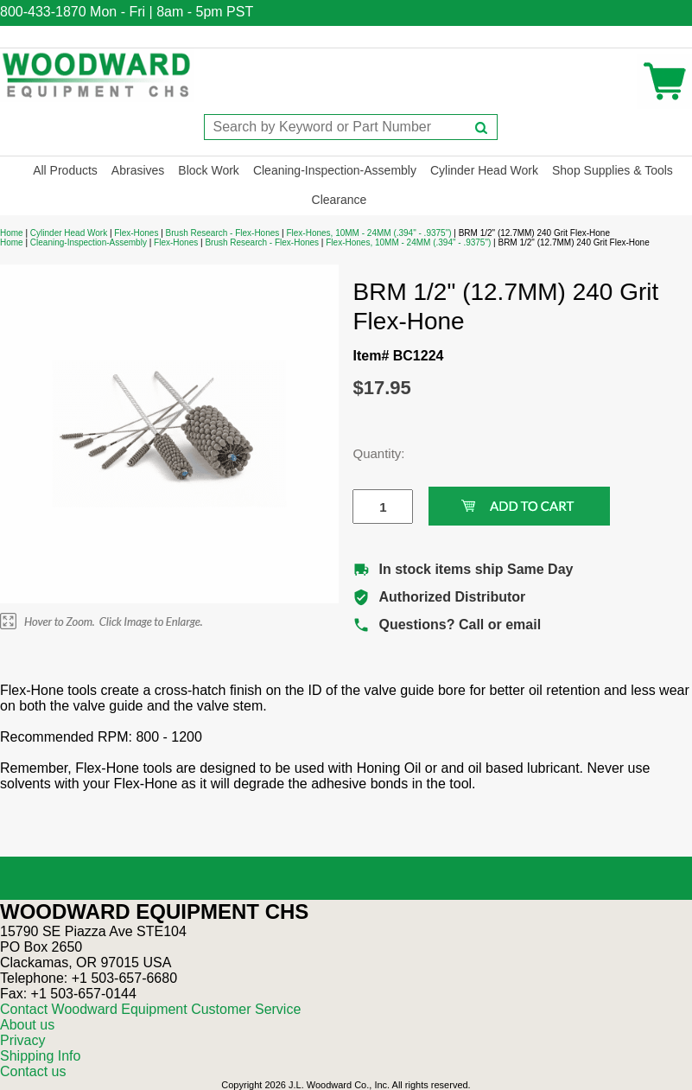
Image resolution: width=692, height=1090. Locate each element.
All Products (65, 170)
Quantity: (369, 453)
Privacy (22, 1040)
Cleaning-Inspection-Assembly (334, 170)
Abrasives (137, 170)
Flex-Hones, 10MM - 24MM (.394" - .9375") (368, 233)
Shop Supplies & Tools (612, 170)
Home (11, 233)
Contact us (33, 1071)
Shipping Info (40, 1056)
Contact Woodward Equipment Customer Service (150, 1009)
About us (27, 1024)
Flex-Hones (136, 233)
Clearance (339, 200)
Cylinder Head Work (484, 170)
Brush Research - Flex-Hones (223, 233)
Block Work (208, 170)
